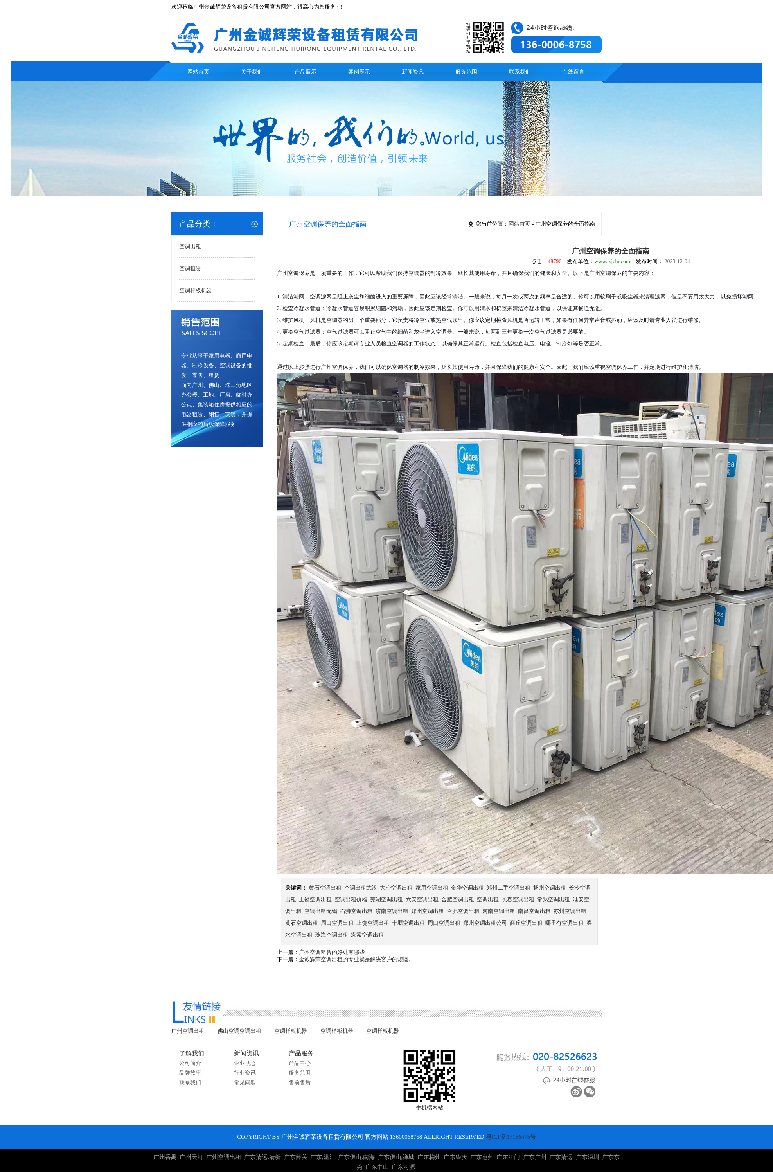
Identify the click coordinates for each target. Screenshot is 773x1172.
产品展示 (305, 72)
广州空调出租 (187, 1031)
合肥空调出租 (457, 899)
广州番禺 (165, 1157)
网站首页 (198, 72)
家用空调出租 (431, 888)
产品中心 (300, 1063)
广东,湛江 (322, 1157)
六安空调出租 (422, 899)
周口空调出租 (337, 923)
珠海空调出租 (331, 935)
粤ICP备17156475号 (511, 1137)
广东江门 (508, 1157)
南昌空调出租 (534, 911)
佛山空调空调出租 (239, 1031)
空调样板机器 (195, 290)
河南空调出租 (498, 911)
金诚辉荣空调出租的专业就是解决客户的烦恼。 (356, 959)
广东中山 (377, 1167)
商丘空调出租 (526, 923)
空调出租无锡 (320, 911)
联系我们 (520, 72)
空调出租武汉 (360, 888)
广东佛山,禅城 (396, 1157)
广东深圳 (587, 1157)
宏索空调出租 (367, 935)
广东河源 (403, 1167)
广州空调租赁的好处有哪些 (332, 952)
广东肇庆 (455, 1157)
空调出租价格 (350, 899)
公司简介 (190, 1063)
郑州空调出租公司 (485, 923)
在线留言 (573, 72)
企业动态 (245, 1063)
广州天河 (191, 1157)
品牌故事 (190, 1073)
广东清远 (561, 1157)
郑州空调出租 (427, 911)
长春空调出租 (518, 899)
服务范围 (466, 72)
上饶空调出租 (315, 899)
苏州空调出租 (570, 911)
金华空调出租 (467, 888)
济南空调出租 (392, 911)
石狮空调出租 (356, 911)
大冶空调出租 (396, 888)
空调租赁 (190, 268)
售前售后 (300, 1083)
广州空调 (600, 273)
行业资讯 (245, 1073)
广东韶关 (295, 1157)
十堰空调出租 (408, 923)
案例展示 (359, 72)
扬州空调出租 (549, 888)
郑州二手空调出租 (508, 888)
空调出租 (190, 247)
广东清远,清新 (262, 1157)
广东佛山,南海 (356, 1157)
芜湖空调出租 (386, 899)
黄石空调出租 (325, 888)
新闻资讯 (413, 72)
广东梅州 (429, 1157)
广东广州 (534, 1157)
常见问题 (245, 1083)
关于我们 (252, 72)
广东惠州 (482, 1157)
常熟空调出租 (553, 899)
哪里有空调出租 (564, 923)
